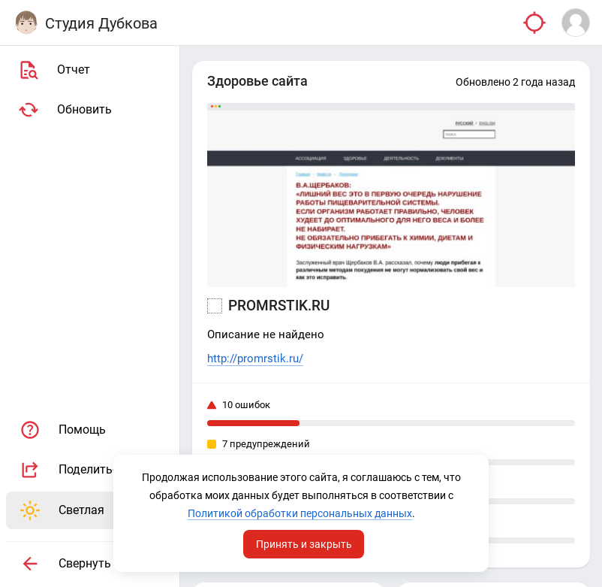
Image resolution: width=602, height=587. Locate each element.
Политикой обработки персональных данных (300, 513)
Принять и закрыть (304, 544)
